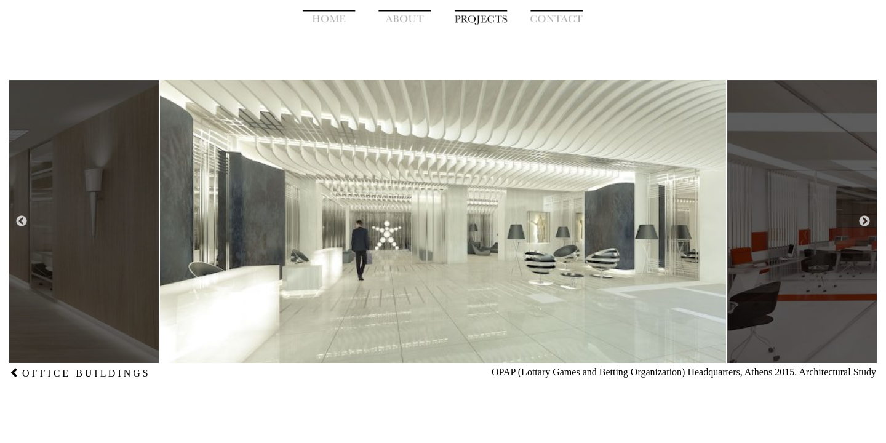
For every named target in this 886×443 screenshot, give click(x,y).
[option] (443, 221)
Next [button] (864, 221)
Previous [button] (21, 221)
